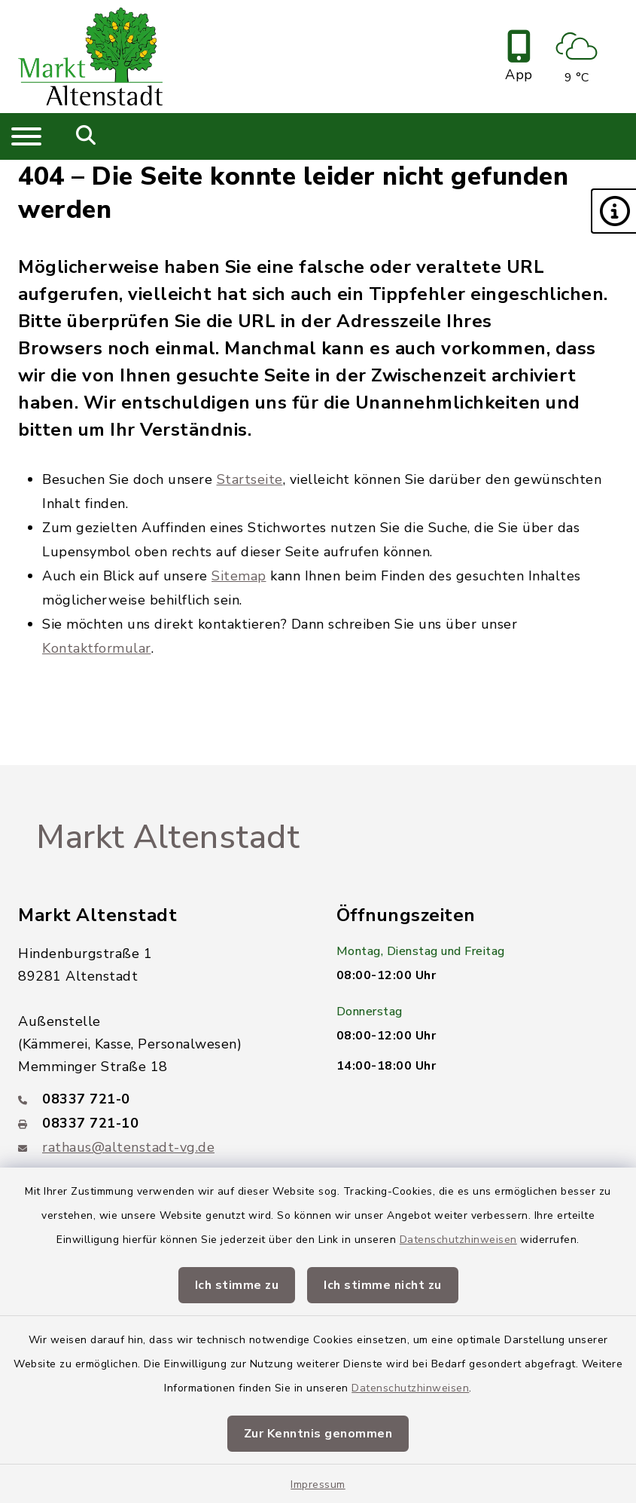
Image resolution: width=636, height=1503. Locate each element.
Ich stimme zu (237, 1285)
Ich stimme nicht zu (383, 1285)
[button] (613, 211)
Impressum (318, 1484)
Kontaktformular (96, 648)
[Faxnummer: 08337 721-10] (159, 1123)
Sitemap (238, 576)
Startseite (250, 479)
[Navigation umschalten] (26, 136)
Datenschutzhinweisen (458, 1239)
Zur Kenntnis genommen (318, 1433)
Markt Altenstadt (168, 837)
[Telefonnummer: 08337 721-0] (159, 1099)
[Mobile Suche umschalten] (86, 136)
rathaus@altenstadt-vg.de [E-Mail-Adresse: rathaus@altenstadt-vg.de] (128, 1147)
